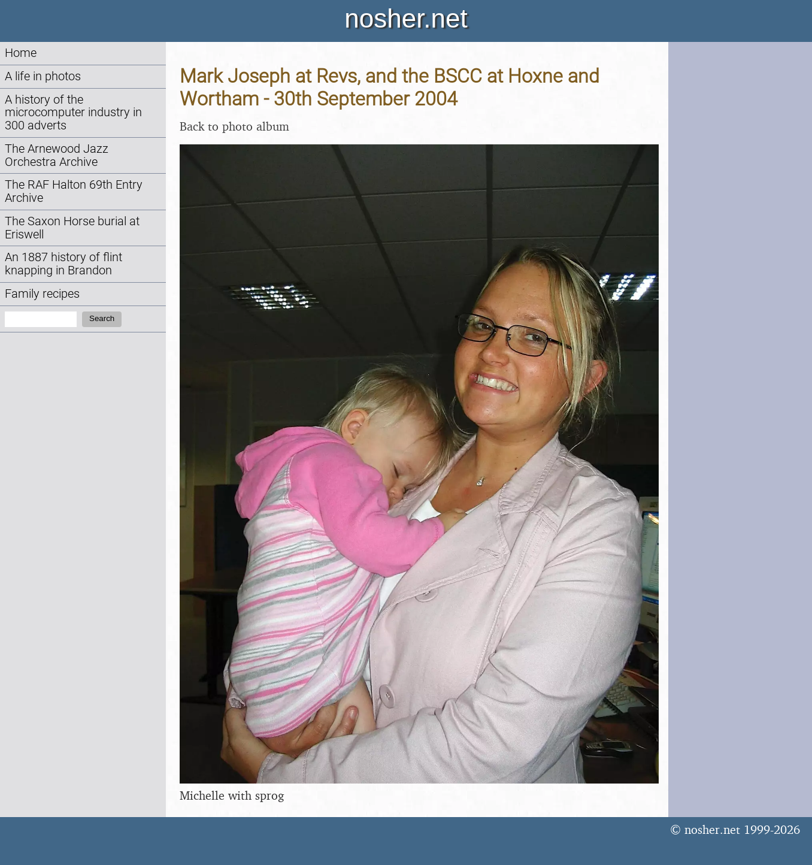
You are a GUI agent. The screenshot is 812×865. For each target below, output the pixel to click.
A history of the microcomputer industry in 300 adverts (73, 113)
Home (21, 53)
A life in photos (43, 76)
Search (101, 318)
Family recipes (42, 294)
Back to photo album (234, 126)
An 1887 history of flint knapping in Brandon (63, 263)
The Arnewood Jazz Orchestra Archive (56, 155)
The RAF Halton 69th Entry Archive (74, 191)
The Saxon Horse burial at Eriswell (72, 227)
